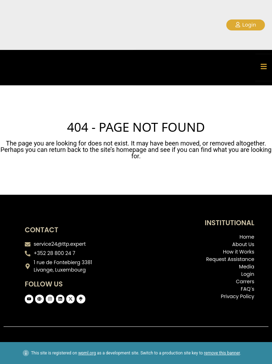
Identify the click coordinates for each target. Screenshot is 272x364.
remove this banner (222, 353)
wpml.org (87, 353)
